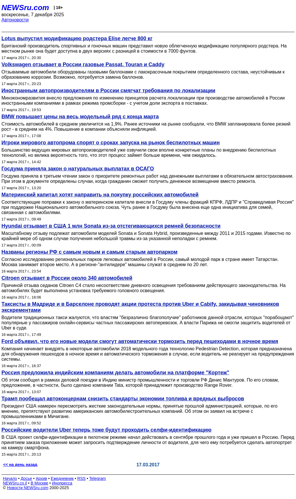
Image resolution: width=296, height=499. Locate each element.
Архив (41, 478)
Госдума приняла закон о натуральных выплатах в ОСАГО (77, 169)
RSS (81, 478)
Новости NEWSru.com (27, 487)
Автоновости (15, 19)
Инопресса (62, 483)
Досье (26, 478)
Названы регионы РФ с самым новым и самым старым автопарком (89, 252)
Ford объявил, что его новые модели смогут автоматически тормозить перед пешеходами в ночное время (139, 341)
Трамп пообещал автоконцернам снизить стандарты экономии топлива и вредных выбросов (122, 399)
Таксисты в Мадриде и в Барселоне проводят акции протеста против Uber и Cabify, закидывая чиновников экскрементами (140, 307)
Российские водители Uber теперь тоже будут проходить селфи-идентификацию (106, 430)
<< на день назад (20, 464)
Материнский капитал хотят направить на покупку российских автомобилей (100, 195)
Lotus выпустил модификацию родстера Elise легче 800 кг (76, 38)
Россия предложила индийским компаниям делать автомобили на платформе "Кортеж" (115, 372)
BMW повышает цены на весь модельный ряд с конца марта (80, 116)
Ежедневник (62, 478)
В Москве (39, 483)
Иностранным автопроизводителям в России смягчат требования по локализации (108, 90)
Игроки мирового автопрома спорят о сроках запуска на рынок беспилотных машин (110, 143)
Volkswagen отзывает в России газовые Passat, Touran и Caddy (82, 64)
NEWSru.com (25, 7)
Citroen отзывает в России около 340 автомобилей (66, 278)
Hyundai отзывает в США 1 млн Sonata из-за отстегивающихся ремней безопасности (111, 226)
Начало (10, 478)
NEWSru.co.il (15, 483)
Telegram (97, 478)
